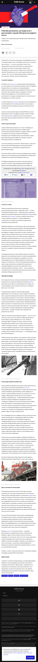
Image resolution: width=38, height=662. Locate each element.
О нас (4, 593)
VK (28, 172)
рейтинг (16, 576)
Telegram (20, 172)
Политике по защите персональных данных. (8, 627)
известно (13, 84)
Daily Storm (19, 2)
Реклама (5, 595)
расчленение (24, 576)
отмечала (26, 387)
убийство (4, 576)
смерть (10, 576)
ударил (30, 495)
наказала (9, 531)
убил (11, 116)
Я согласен (30, 657)
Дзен (25, 172)
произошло (15, 102)
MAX (23, 168)
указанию (12, 216)
